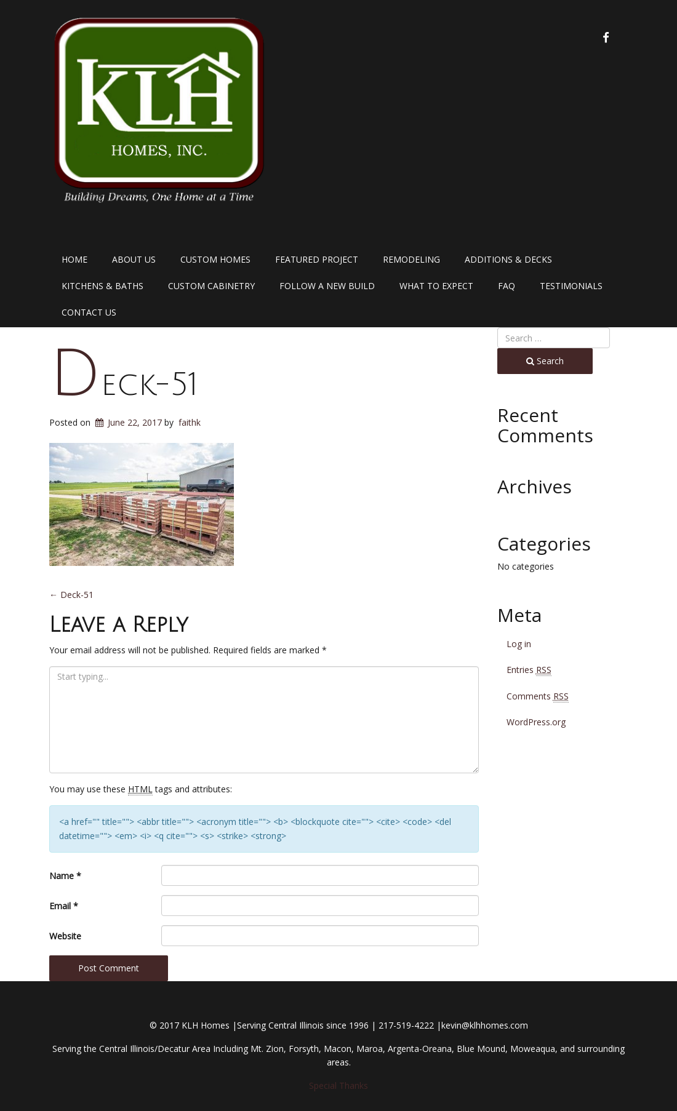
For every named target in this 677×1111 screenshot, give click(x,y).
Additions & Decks (508, 259)
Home (74, 259)
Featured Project (316, 259)
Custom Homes (215, 259)
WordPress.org (536, 722)
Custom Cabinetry (211, 286)
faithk (189, 422)
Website (65, 936)
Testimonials (571, 286)
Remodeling (411, 259)
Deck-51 (123, 384)
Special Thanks (338, 1085)
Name (65, 876)
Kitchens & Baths (102, 286)
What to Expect (436, 286)
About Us (134, 259)
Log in (519, 644)
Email (63, 906)
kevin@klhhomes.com (484, 1025)
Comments (538, 696)
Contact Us (89, 312)
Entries (529, 670)
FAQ (506, 286)
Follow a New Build (327, 286)
